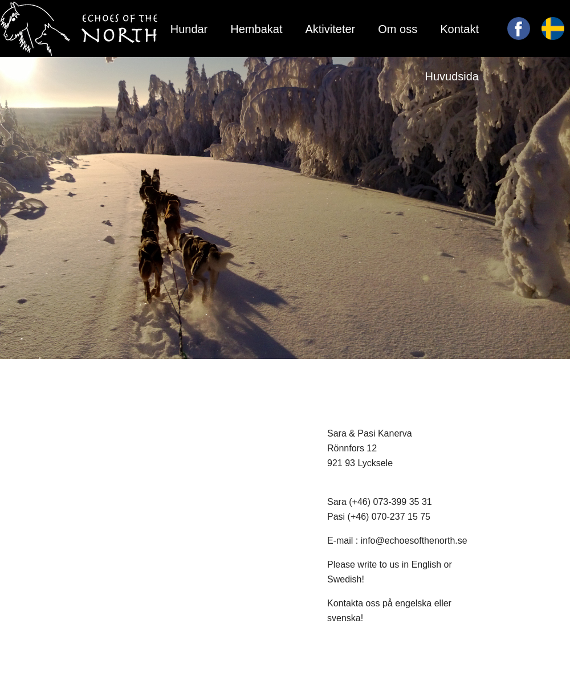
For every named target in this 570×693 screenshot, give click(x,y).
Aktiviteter (330, 29)
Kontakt (459, 29)
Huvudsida (452, 76)
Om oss (397, 29)
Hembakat (256, 29)
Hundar (189, 29)
